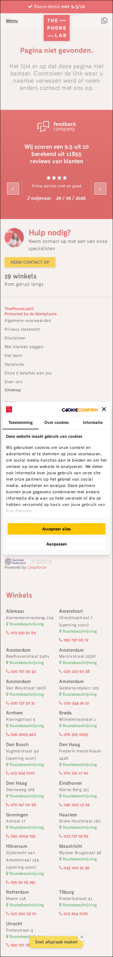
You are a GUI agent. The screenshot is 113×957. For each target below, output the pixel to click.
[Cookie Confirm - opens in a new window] (80, 409)
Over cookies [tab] (56, 422)
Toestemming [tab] (20, 422)
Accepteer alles (56, 528)
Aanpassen (56, 544)
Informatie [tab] (92, 422)
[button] (104, 409)
